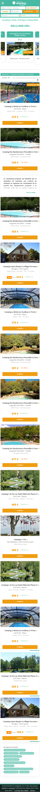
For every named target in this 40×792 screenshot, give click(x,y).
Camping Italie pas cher (11, 759)
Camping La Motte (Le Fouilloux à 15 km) (21, 106)
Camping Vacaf (9, 766)
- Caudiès (28, 154)
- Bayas (23, 109)
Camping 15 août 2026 (11, 753)
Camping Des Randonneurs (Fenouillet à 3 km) (20, 152)
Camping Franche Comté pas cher (15, 750)
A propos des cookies (21, 790)
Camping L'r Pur (21, 539)
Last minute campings (11, 772)
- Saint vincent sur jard (25, 542)
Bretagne (15, 269)
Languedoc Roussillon (16, 154)
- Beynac (24, 496)
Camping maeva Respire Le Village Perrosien (21, 266)
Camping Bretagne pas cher (13, 756)
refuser (4, 788)
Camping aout (24, 772)
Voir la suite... (31, 192)
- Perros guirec (23, 269)
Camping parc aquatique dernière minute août (18, 769)
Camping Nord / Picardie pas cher (14, 763)
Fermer (32, 790)
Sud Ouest (17, 109)
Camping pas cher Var (26, 753)
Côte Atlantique (12, 542)
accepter (12, 788)
